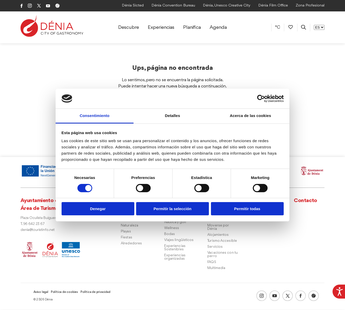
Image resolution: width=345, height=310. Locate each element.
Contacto (305, 201)
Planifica (192, 27)
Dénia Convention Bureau (173, 6)
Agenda (218, 27)
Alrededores (131, 243)
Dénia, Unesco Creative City (226, 6)
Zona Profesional (310, 6)
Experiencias (161, 27)
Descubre (128, 27)
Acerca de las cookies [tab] (250, 115)
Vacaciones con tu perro (222, 254)
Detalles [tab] (172, 115)
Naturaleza (129, 226)
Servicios (215, 247)
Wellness (171, 228)
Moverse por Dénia (218, 227)
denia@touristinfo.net (38, 230)
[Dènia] (52, 26)
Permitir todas (247, 208)
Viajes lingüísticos (179, 240)
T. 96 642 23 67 (32, 224)
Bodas (169, 234)
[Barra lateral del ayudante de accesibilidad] (339, 291)
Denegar (97, 208)
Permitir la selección (172, 208)
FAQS (211, 262)
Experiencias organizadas (174, 257)
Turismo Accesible (222, 241)
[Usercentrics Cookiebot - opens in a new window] (261, 98)
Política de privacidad (95, 292)
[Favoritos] (290, 27)
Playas (126, 231)
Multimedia (216, 268)
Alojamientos (218, 235)
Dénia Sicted (133, 6)
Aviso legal (41, 292)
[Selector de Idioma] (319, 27)
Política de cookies (64, 292)
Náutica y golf (175, 222)
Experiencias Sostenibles (174, 248)
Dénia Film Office (273, 6)
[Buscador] (303, 27)
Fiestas (126, 237)
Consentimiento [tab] (95, 115)
